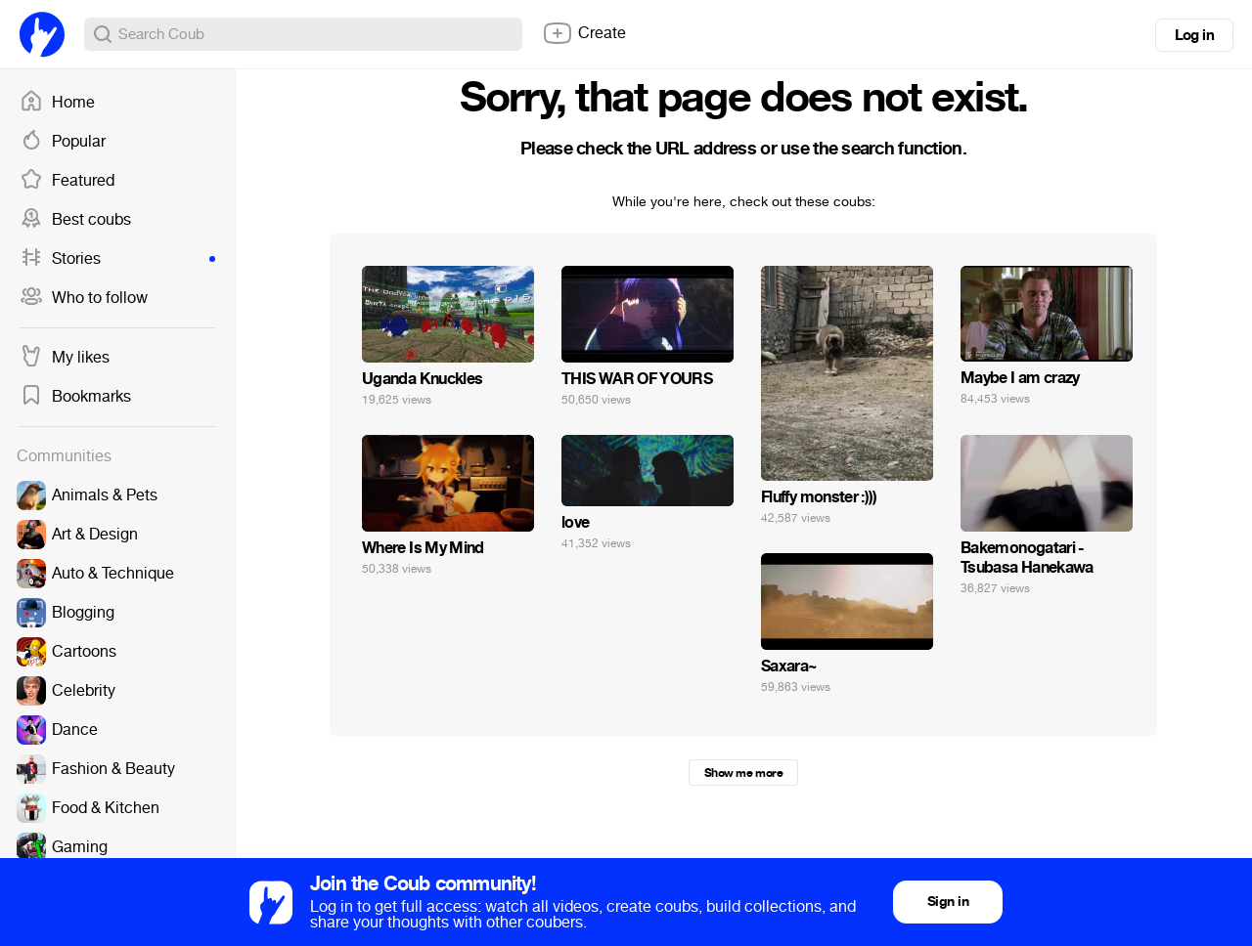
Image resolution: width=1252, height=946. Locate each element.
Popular (63, 141)
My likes (65, 357)
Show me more (743, 773)
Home (57, 102)
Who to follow (84, 298)
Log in (1194, 35)
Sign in (947, 901)
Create (584, 33)
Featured (67, 180)
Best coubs (75, 220)
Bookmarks (75, 396)
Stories (117, 259)
